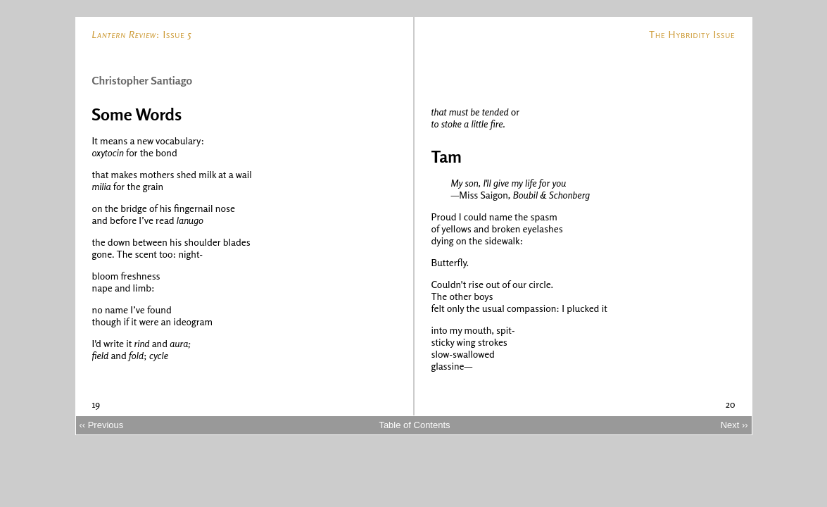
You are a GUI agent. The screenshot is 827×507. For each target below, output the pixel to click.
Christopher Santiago (142, 80)
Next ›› (734, 425)
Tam (446, 156)
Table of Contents (414, 425)
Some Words (137, 114)
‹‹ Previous (101, 425)
